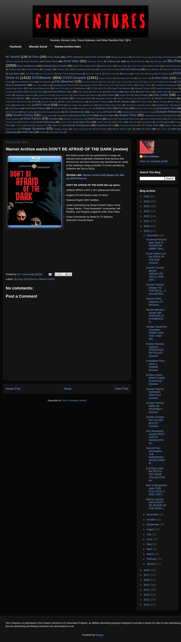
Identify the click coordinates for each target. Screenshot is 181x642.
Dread (151, 74)
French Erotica (137, 82)
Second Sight (106, 115)
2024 (147, 206)
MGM (34, 101)
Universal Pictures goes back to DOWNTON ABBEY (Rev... (156, 244)
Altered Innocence (119, 57)
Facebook (15, 46)
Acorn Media (53, 57)
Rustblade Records (130, 112)
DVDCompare (74, 77)
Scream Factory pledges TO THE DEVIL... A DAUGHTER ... (156, 289)
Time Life (133, 122)
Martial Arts (146, 99)
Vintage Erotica (61, 129)
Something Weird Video (129, 119)
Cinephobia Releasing (85, 69)
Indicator (9, 92)
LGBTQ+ (20, 98)
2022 (147, 216)
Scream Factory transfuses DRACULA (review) (155, 393)
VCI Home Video (150, 125)
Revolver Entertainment (49, 112)
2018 (147, 570)
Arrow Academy (31, 61)
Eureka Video (160, 77)
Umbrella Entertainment (78, 125)
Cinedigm (47, 69)
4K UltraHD (13, 56)
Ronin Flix (111, 112)
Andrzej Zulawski (13, 61)
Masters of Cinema (165, 98)
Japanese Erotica (44, 95)
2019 (147, 231)
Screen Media (47, 115)
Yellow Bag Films (56, 132)
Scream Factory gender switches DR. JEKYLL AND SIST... (155, 273)
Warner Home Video (122, 129)
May (149, 544)
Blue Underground (27, 65)
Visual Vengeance (80, 129)
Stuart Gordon (66, 122)
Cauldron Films (153, 66)
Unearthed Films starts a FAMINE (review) (155, 365)
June (150, 539)
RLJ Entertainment (75, 112)
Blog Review (156, 61)
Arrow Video (71, 61)
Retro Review (12, 112)
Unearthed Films (104, 125)
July (149, 534)
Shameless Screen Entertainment (160, 115)
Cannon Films (136, 66)
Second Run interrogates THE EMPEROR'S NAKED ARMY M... (155, 456)
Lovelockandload (83, 98)
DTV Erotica (163, 73)
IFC (92, 88)
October (151, 519)
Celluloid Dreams (173, 66)
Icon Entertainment (78, 88)
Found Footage (121, 82)
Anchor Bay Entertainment (163, 57)
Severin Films (127, 115)
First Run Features (90, 82)
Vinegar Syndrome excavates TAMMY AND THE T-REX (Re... (156, 332)
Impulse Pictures (142, 88)
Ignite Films (102, 88)
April (149, 549)
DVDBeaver (42, 77)
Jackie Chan (162, 91)
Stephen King (27, 122)
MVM (60, 105)
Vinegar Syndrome (33, 128)
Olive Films (146, 105)
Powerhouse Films (85, 108)
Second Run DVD (82, 115)
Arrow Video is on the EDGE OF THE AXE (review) (156, 258)
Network (90, 105)
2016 (147, 579)
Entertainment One (125, 78)
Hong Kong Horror (14, 88)
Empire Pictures (105, 78)
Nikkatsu (101, 105)
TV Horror (18, 125)
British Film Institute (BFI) (84, 66)
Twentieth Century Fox (37, 125)
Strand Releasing (45, 122)
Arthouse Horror (95, 61)
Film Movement (64, 81)
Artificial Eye (114, 61)
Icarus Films (60, 88)
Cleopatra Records (107, 69)
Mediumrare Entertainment (17, 102)
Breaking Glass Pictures (54, 65)
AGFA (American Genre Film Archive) (86, 57)
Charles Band (15, 69)
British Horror (106, 66)
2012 (147, 599)
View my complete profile (154, 161)
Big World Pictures (135, 61)
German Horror (108, 85)
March (150, 554)
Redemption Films (166, 108)
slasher (110, 119)
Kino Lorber (161, 94)
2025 (147, 201)
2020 (147, 226)
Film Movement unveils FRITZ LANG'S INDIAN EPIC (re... (155, 437)
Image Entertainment (121, 88)
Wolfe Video (28, 132)
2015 (147, 584)
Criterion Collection (172, 69)
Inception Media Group (167, 88)
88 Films (33, 56)
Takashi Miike (102, 122)
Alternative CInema (140, 57)
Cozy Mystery (152, 69)
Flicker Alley (107, 82)
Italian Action (97, 92)
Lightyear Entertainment (42, 98)
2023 (147, 211)
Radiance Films (104, 108)
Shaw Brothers (13, 119)
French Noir (167, 82)
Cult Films (30, 73)
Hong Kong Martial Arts (38, 88)
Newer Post (13, 388)
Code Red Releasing (130, 69)
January (151, 563)
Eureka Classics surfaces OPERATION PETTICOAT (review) (155, 349)
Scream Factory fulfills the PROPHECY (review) (155, 407)
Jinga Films (125, 95)
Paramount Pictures (35, 108)
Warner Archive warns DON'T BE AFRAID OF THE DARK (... (156, 504)
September (153, 524)
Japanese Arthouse (24, 95)
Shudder (53, 118)
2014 (147, 589)
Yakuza (43, 132)
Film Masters (45, 82)
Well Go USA (143, 128)
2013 (147, 594)
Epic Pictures (142, 78)
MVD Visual (42, 104)
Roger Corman (96, 112)
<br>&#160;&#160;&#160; (77, 245)
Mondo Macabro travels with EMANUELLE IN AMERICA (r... (155, 315)
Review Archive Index (68, 46)
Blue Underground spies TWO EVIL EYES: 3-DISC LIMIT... (156, 490)
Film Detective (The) (24, 82)
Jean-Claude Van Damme (85, 95)
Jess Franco (107, 95)
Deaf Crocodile (112, 73)
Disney (126, 73)
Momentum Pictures (98, 101)
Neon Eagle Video (75, 105)
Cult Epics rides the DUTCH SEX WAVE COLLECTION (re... (155, 474)
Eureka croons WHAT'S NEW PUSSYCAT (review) (155, 379)
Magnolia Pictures (104, 98)
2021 (147, 221)
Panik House (15, 108)
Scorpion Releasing (168, 111)
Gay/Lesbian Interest (88, 85)
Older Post (121, 388)
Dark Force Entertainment (70, 73)
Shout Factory (32, 118)
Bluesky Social (38, 46)
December (153, 235)
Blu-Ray (174, 61)
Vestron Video (171, 125)
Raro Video (123, 108)
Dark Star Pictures (94, 74)
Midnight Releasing (49, 102)
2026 (147, 196)
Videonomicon (12, 129)
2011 (147, 604)
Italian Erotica (112, 91)
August (151, 529)
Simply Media (94, 118)
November (153, 514)
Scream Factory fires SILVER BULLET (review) (155, 421)
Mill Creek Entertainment (73, 101)
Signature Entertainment (74, 119)
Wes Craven (162, 129)
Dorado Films (139, 74)
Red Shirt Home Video (144, 108)
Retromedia (27, 112)
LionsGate (63, 98)
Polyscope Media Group (62, 108)
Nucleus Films (115, 105)
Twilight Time (56, 125)
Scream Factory (23, 115)
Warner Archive (99, 129)
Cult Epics (14, 73)
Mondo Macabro (121, 101)
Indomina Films (36, 91)
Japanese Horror (63, 95)
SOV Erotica (173, 119)
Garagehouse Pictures (63, 85)
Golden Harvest (126, 85)
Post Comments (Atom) (74, 400)
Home (67, 388)
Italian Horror (145, 91)
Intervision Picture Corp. (59, 91)
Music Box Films (24, 105)
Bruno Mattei (122, 66)
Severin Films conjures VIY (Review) (154, 301)
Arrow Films (51, 61)
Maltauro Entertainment (127, 99)
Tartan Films (117, 122)
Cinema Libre (63, 69)
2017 (147, 575)
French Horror (153, 82)
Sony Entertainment (153, 119)
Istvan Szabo (82, 92)
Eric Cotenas (151, 156)
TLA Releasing (163, 122)
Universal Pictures (127, 125)
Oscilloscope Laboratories (168, 105)
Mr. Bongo (162, 101)
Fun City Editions (41, 85)
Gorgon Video (144, 85)
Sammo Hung (147, 112)
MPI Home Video (144, 101)
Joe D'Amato (141, 95)
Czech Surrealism (46, 74)
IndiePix (20, 91)
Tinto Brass (146, 122)
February (152, 558)
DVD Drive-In (30, 279)
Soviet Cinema (12, 122)
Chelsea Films (32, 69)
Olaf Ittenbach (131, 105)
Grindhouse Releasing (165, 85)
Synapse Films (83, 122)
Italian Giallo (129, 91)
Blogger (99, 635)
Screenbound (63, 115)
